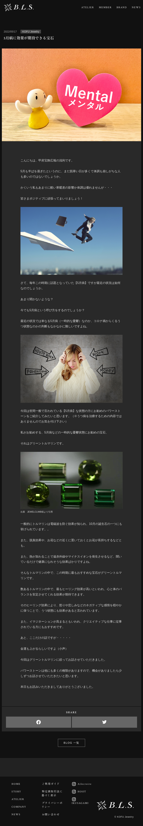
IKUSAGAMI (79, 801)
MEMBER (105, 7)
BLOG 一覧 (72, 742)
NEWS (136, 7)
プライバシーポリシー (52, 805)
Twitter (104, 722)
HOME (16, 784)
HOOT (78, 791)
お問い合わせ (51, 814)
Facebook (38, 722)
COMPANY (19, 807)
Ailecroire (81, 784)
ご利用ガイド (51, 784)
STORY (16, 791)
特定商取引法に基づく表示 (52, 793)
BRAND (122, 7)
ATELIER (87, 7)
